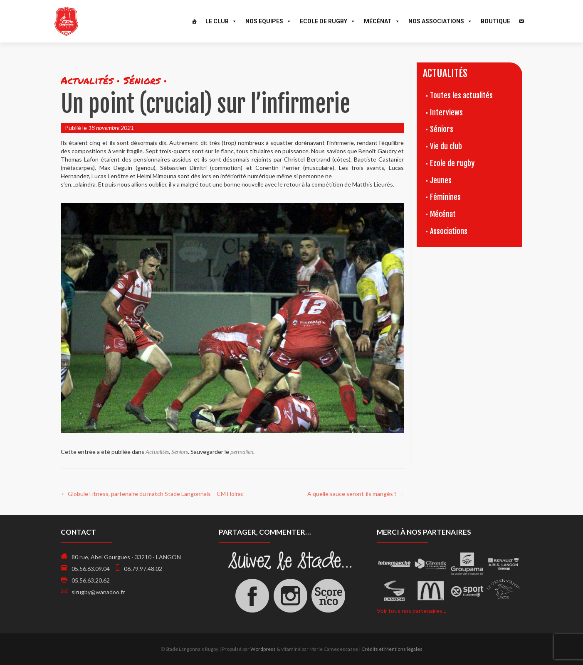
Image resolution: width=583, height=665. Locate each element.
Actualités (157, 451)
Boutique (495, 21)
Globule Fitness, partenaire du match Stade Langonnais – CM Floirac (152, 493)
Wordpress (263, 649)
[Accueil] (194, 21)
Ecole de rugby (452, 163)
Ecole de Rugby (328, 21)
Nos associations (440, 21)
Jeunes (441, 180)
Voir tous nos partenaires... (411, 610)
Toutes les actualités (461, 95)
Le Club (221, 21)
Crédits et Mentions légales (391, 649)
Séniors (179, 451)
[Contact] (521, 21)
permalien (241, 451)
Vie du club (446, 146)
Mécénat (382, 21)
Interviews (446, 112)
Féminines (445, 197)
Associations (448, 231)
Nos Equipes (268, 21)
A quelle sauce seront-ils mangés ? (355, 493)
